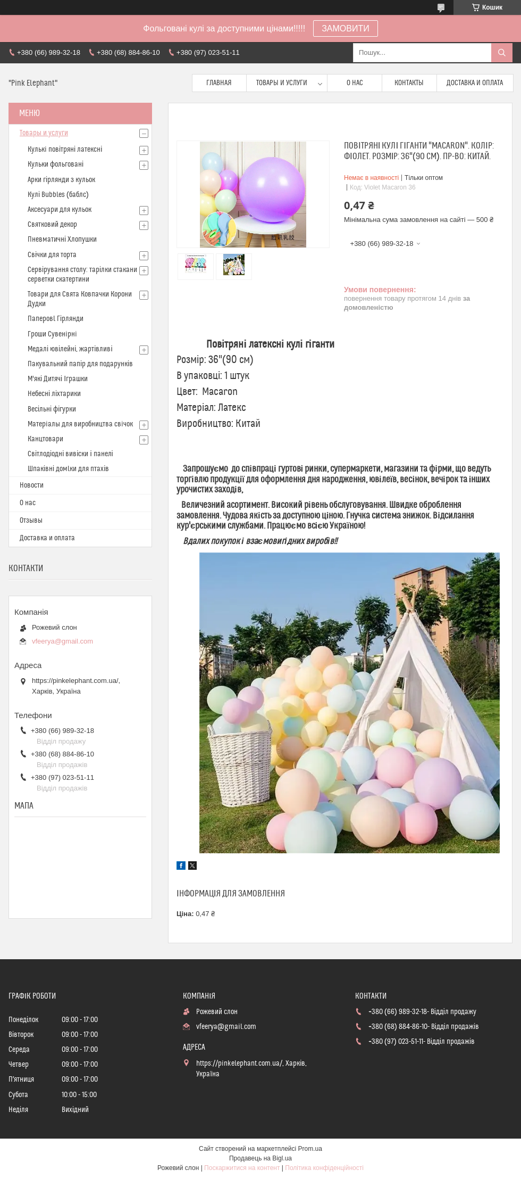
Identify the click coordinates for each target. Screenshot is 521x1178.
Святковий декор (52, 224)
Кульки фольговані (55, 164)
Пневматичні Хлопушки (62, 239)
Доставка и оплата (475, 83)
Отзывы (31, 520)
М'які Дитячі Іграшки (58, 379)
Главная (219, 83)
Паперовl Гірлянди (55, 319)
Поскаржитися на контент (242, 1168)
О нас (355, 83)
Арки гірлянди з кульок (61, 180)
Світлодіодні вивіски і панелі (70, 454)
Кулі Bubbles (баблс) (58, 195)
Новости (32, 485)
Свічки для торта (52, 255)
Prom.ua (310, 1148)
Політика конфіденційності (324, 1168)
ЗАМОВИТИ (345, 28)
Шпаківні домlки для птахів (68, 469)
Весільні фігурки (52, 409)
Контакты (409, 83)
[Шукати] (501, 52)
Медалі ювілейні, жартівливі (70, 349)
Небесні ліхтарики (54, 394)
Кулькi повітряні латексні (65, 149)
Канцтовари (45, 439)
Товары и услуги (281, 83)
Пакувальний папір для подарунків (80, 364)
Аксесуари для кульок (59, 209)
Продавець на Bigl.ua (260, 1158)
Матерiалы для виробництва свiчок (80, 424)
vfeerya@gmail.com (62, 641)
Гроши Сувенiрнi (52, 334)
